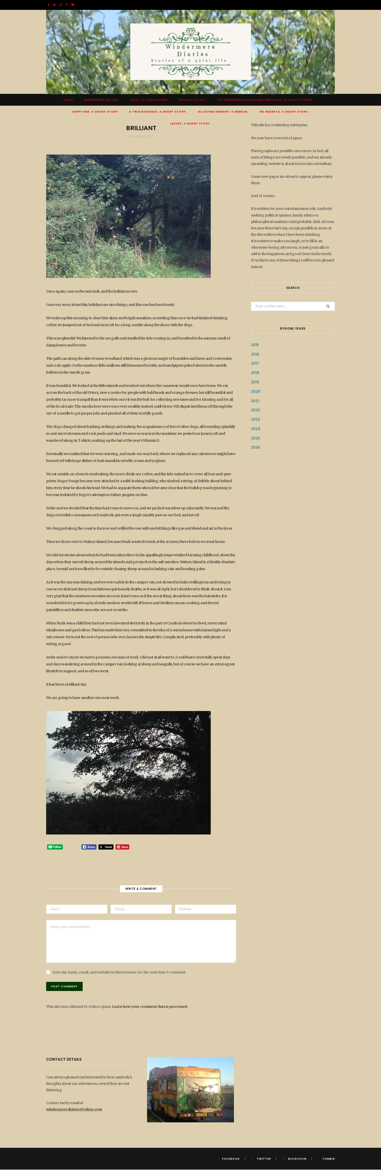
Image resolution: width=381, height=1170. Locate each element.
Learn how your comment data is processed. (150, 1007)
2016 (255, 354)
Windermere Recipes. (101, 100)
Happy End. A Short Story (95, 112)
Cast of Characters (149, 100)
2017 (255, 363)
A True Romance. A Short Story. (158, 112)
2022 (255, 410)
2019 (255, 382)
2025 (255, 438)
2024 (255, 429)
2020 (255, 391)
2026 (255, 447)
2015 (255, 345)
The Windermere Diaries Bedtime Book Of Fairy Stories (264, 100)
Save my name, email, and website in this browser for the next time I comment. (119, 973)
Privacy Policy (192, 100)
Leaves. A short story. (190, 124)
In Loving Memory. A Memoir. (223, 112)
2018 (255, 373)
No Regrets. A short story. (284, 112)
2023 (255, 419)
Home (68, 100)
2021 (255, 401)
